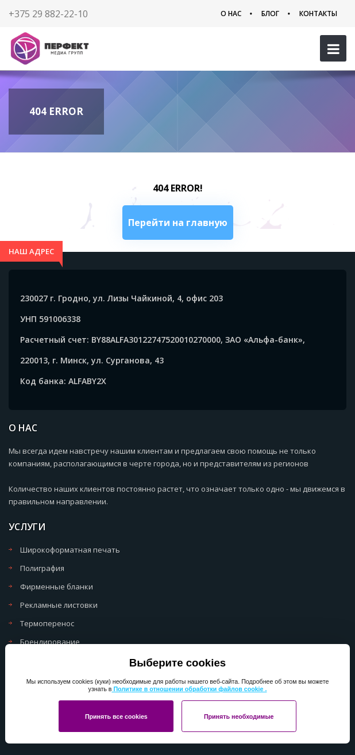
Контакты (318, 13)
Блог (270, 13)
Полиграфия (42, 568)
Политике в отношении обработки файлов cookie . (189, 688)
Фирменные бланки (56, 586)
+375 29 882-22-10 (48, 13)
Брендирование (50, 642)
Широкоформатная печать (70, 550)
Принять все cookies (116, 716)
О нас (231, 13)
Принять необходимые (239, 716)
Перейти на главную (177, 222)
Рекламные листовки (59, 605)
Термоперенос (47, 623)
